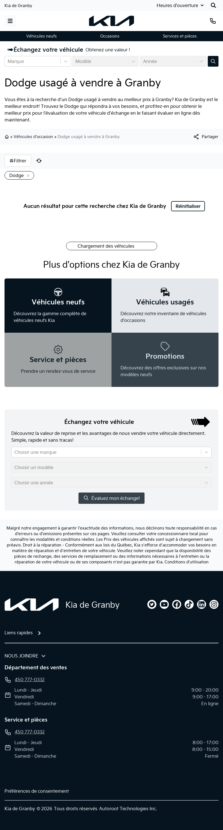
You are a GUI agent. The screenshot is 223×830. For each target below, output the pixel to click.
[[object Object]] (205, 136)
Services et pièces (180, 36)
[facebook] (176, 604)
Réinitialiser (188, 206)
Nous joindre (21, 656)
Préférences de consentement (37, 791)
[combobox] (8, 61)
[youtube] (164, 604)
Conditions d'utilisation (187, 562)
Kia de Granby (18, 5)
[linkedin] (201, 604)
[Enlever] (27, 176)
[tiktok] (189, 604)
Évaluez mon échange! (111, 498)
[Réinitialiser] (39, 161)
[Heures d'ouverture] (179, 5)
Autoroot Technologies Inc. (128, 808)
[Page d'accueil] (32, 604)
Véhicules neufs (41, 36)
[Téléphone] (212, 21)
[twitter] (151, 604)
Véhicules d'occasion (33, 137)
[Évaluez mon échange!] (213, 61)
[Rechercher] (213, 5)
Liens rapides (19, 632)
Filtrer (17, 161)
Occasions (109, 36)
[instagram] (213, 604)
